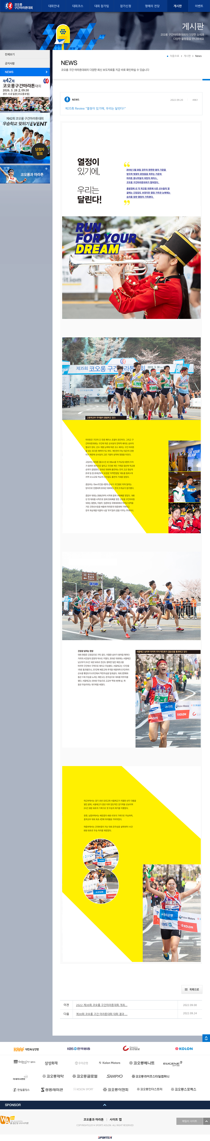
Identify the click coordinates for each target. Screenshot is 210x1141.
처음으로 (174, 56)
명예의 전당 (152, 6)
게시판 (177, 6)
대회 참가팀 (101, 6)
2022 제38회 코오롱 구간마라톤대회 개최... (101, 1005)
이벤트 (199, 6)
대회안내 (53, 6)
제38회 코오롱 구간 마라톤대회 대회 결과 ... (101, 1014)
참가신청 (125, 6)
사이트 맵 (116, 1119)
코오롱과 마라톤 (94, 1119)
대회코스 (77, 6)
